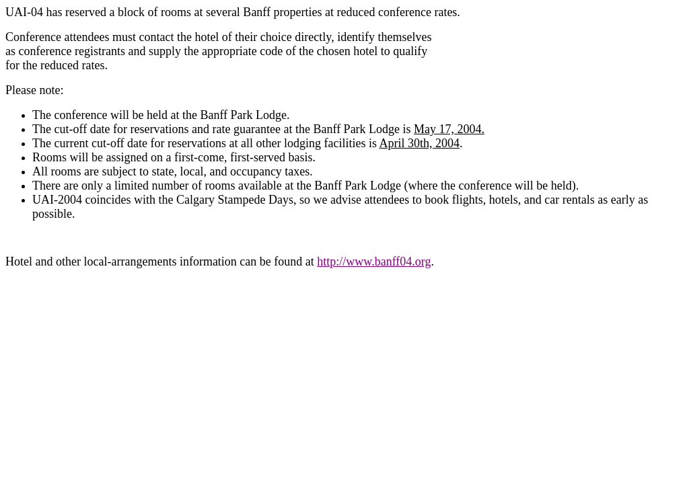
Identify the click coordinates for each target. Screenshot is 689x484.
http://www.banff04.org (374, 261)
